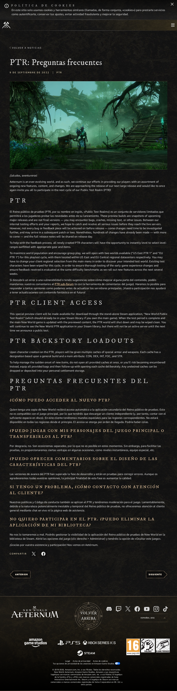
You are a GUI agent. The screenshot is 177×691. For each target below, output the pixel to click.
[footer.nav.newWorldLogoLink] (35, 612)
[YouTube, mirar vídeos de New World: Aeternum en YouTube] (147, 609)
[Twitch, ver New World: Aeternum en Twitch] (118, 609)
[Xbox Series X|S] (99, 643)
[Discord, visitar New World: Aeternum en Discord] (109, 609)
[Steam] (86, 653)
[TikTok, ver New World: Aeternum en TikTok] (165, 609)
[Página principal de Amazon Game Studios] (35, 643)
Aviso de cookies (100, 661)
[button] (88, 125)
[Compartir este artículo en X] (33, 553)
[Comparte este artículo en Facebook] (43, 553)
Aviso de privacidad (81, 661)
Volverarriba (88, 616)
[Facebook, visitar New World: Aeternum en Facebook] (137, 609)
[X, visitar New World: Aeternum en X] (128, 608)
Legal (67, 661)
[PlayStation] (69, 643)
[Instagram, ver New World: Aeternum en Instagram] (156, 609)
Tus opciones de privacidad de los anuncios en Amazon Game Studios (86, 663)
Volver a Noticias (27, 47)
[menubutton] (173, 25)
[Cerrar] (172, 4)
